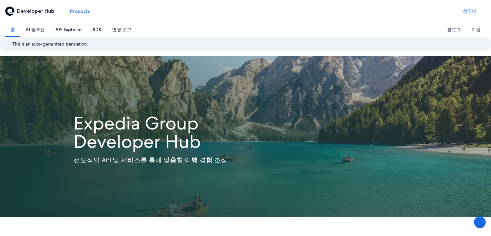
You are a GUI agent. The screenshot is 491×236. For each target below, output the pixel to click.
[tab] (12, 29)
